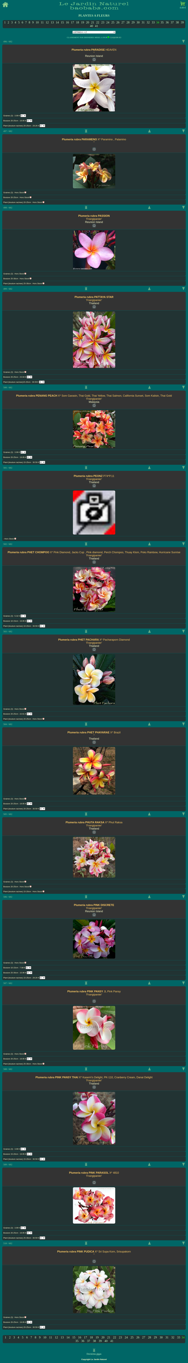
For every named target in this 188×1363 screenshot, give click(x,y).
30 (138, 22)
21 (92, 22)
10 (37, 22)
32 (148, 22)
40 (91, 26)
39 (182, 22)
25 (112, 22)
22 (97, 22)
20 (87, 22)
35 (162, 22)
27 (122, 22)
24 (107, 22)
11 (42, 22)
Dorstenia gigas (94, 1354)
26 (117, 22)
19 (82, 22)
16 (67, 22)
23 (102, 22)
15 (62, 22)
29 (133, 22)
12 (47, 22)
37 (172, 22)
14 (57, 22)
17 (72, 22)
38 (177, 22)
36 (167, 22)
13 (52, 22)
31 (143, 22)
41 (96, 26)
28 (127, 22)
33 (153, 22)
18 (77, 22)
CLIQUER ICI (115, 37)
